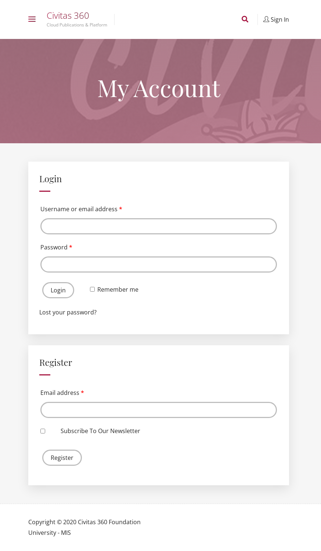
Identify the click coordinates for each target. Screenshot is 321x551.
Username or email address (81, 209)
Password (56, 247)
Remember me (114, 289)
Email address (62, 393)
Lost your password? (68, 312)
